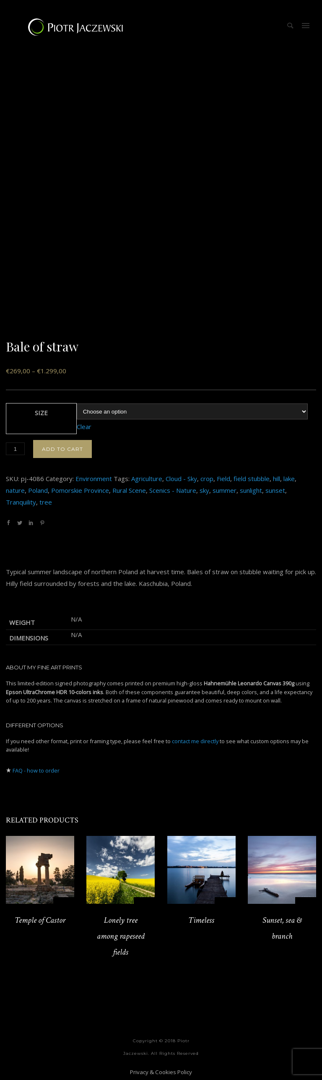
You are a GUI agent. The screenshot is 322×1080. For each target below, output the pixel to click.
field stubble (252, 478)
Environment (93, 478)
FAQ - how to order (36, 770)
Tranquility (21, 502)
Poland (38, 490)
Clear (84, 426)
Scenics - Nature (172, 490)
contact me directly (195, 741)
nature (15, 490)
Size (41, 413)
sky (204, 490)
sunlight (251, 490)
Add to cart (62, 449)
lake (289, 478)
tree (45, 502)
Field (223, 478)
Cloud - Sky (181, 478)
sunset (275, 490)
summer (224, 490)
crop (206, 478)
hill (276, 478)
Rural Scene (129, 490)
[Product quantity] (15, 448)
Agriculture (146, 478)
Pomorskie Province (80, 490)
